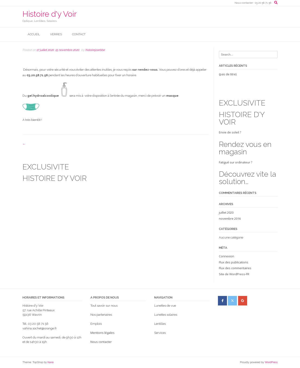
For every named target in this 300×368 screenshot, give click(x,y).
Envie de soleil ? (248, 143)
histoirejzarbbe (95, 50)
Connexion (226, 256)
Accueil (34, 34)
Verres (56, 34)
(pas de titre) (227, 74)
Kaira (51, 362)
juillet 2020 (226, 212)
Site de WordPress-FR (234, 274)
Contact (79, 34)
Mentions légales (102, 333)
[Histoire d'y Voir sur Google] (242, 300)
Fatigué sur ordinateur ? (248, 173)
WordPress (271, 362)
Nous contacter (101, 342)
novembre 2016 (230, 218)
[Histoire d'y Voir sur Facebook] (222, 300)
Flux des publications (233, 262)
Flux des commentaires (235, 268)
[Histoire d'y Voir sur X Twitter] (232, 300)
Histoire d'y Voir (49, 14)
